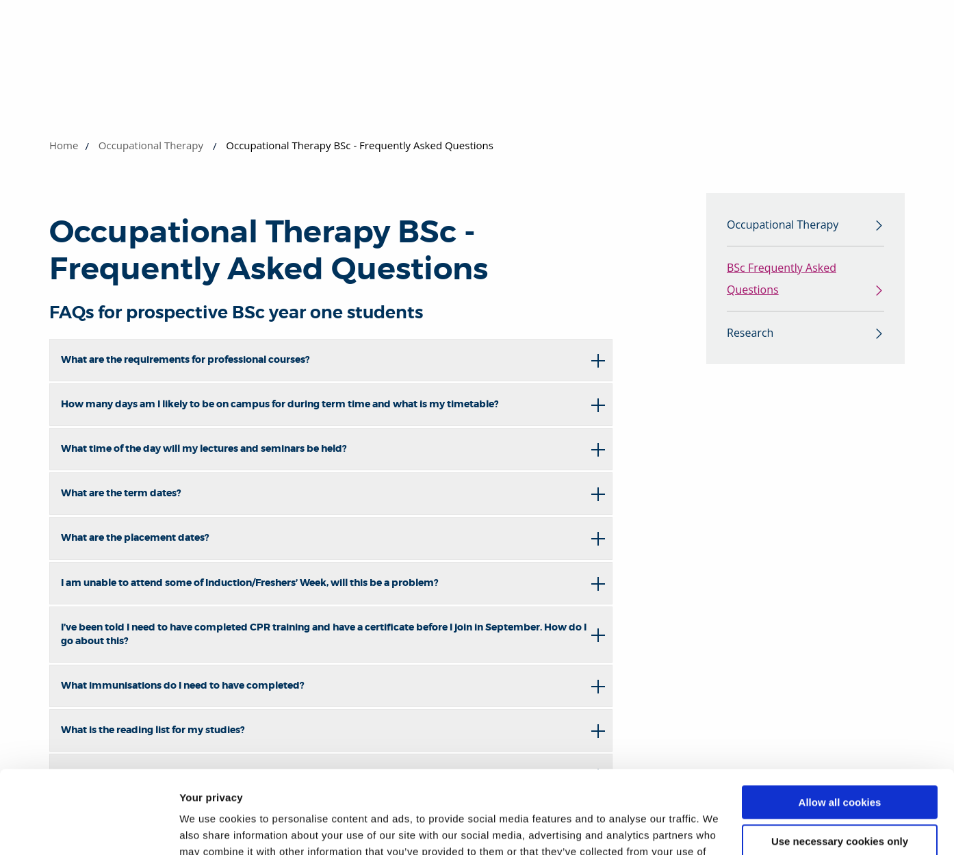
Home (63, 145)
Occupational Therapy (151, 145)
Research (750, 332)
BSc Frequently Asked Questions (781, 278)
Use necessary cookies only (839, 763)
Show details (211, 828)
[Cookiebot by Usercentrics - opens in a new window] (89, 828)
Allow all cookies (840, 724)
